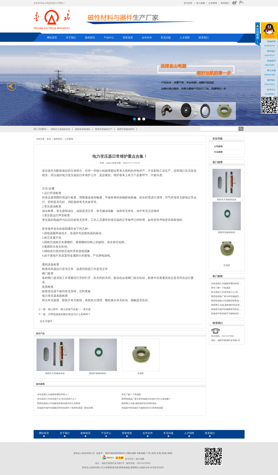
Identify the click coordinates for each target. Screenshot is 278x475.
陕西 (170, 453)
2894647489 (269, 74)
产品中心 (109, 37)
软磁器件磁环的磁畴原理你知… (226, 309)
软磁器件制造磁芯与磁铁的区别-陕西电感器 (142, 408)
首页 (49, 139)
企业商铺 (212, 3)
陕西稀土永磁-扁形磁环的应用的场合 (139, 403)
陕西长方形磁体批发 (60, 129)
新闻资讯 (90, 37)
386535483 (269, 65)
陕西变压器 (113, 467)
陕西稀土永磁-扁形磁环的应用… (226, 305)
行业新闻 (218, 152)
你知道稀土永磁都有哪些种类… (226, 283)
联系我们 (225, 3)
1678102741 (269, 45)
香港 (164, 453)
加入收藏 (200, 3)
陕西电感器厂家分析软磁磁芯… (226, 296)
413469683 (269, 94)
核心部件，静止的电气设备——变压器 (69, 309)
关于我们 (71, 37)
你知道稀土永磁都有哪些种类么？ (53, 394)
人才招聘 (185, 37)
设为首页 (188, 3)
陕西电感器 (124, 467)
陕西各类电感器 (82, 129)
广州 (148, 453)
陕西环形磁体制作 (125, 129)
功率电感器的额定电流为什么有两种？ (69, 314)
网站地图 (131, 453)
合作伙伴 (147, 37)
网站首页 (52, 37)
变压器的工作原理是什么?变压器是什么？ (57, 399)
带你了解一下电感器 (220, 288)
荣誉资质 (128, 37)
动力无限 (140, 459)
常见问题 (166, 37)
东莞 (159, 453)
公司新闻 (218, 146)
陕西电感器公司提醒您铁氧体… (226, 300)
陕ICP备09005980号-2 (116, 453)
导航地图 (141, 453)
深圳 (153, 453)
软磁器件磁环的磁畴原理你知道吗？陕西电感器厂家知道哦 (65, 408)
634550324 (269, 55)
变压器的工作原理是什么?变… (225, 292)
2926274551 (269, 84)
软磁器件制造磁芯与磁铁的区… (226, 313)
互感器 (226, 265)
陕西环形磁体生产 (103, 129)
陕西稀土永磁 (137, 467)
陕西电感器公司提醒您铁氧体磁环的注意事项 (58, 403)
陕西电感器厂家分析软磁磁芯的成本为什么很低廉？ (146, 399)
